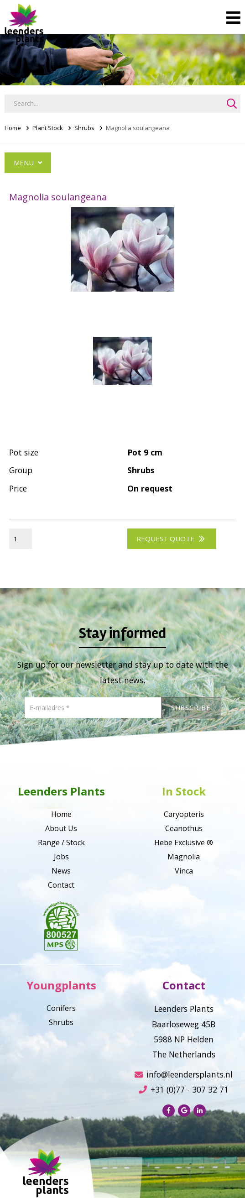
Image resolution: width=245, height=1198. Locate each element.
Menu (28, 162)
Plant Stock (47, 128)
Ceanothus (184, 828)
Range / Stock (61, 842)
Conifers (61, 1008)
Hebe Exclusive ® (183, 842)
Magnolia (183, 857)
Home (13, 128)
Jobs (61, 857)
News (61, 871)
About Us (61, 828)
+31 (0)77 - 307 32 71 (184, 1089)
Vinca (184, 871)
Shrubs (84, 128)
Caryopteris (184, 814)
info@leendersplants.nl (184, 1074)
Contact (61, 885)
